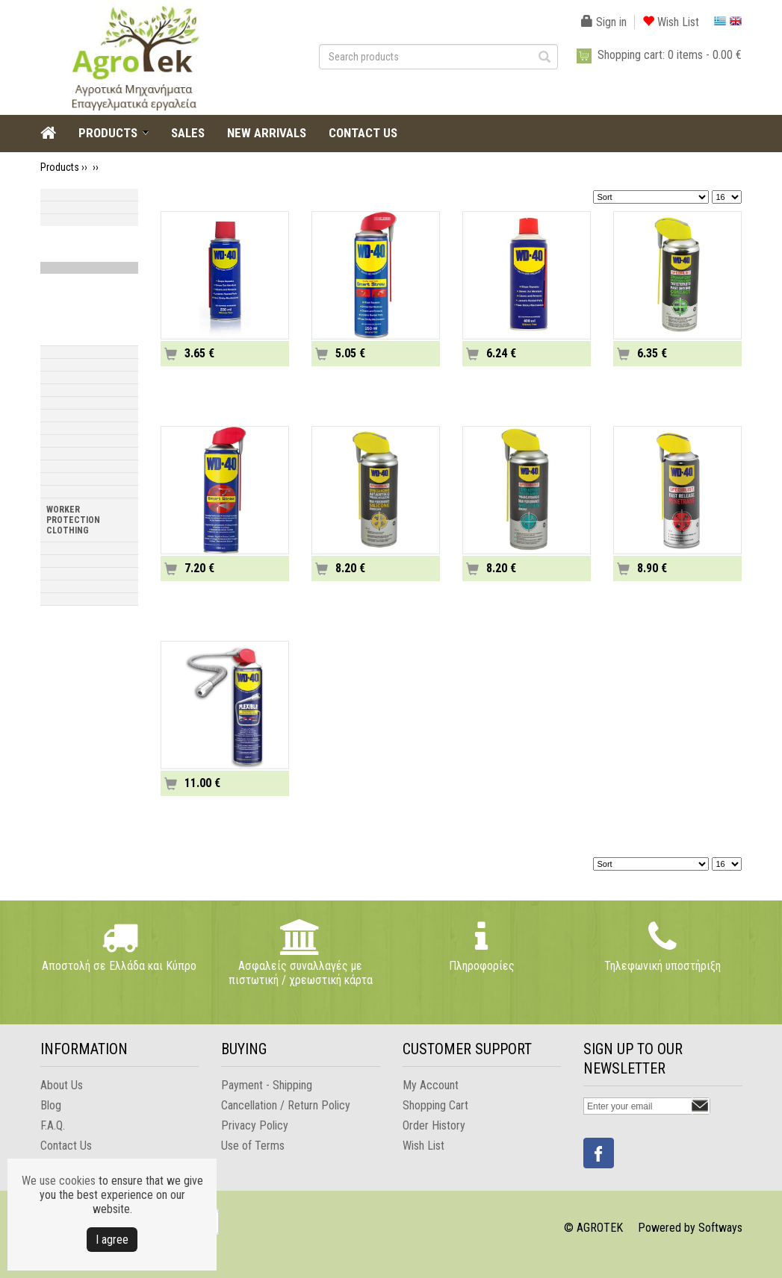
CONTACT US (363, 132)
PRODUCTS (107, 132)
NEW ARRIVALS (266, 132)
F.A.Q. (52, 1125)
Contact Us (66, 1145)
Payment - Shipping (266, 1085)
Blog (50, 1105)
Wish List (670, 22)
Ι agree (112, 1239)
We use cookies (59, 1181)
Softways (720, 1228)
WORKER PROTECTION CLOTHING (73, 520)
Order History (434, 1125)
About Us (61, 1085)
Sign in (604, 22)
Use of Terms (253, 1145)
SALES (188, 132)
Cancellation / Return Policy (285, 1105)
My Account (431, 1085)
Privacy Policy (254, 1125)
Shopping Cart (435, 1105)
